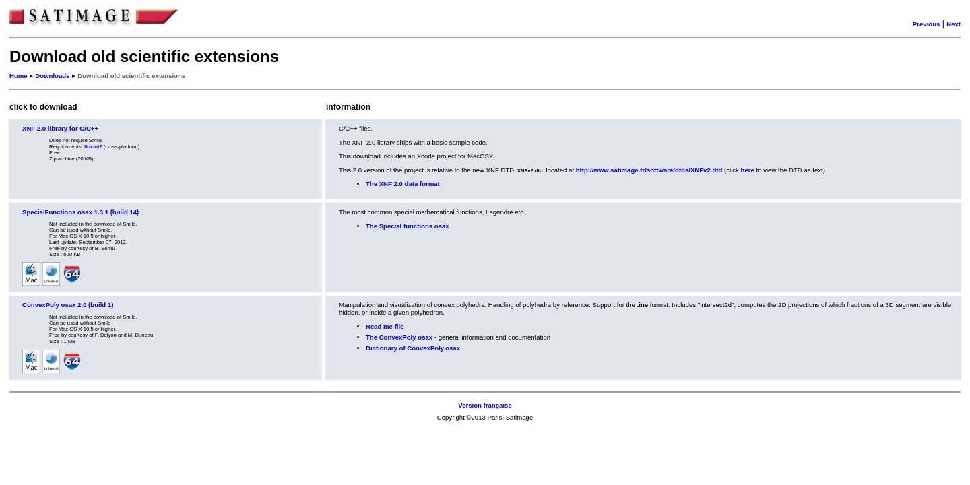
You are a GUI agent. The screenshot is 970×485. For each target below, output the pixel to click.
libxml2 (93, 146)
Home (18, 75)
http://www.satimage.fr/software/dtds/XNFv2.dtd (649, 170)
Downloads (52, 75)
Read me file (385, 326)
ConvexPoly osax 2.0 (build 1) (67, 305)
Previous (926, 24)
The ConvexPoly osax (399, 337)
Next (953, 24)
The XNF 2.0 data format (403, 183)
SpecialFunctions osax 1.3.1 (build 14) (80, 212)
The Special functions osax (407, 226)
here (747, 170)
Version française (484, 405)
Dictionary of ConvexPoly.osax (413, 348)
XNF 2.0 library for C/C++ (60, 128)
